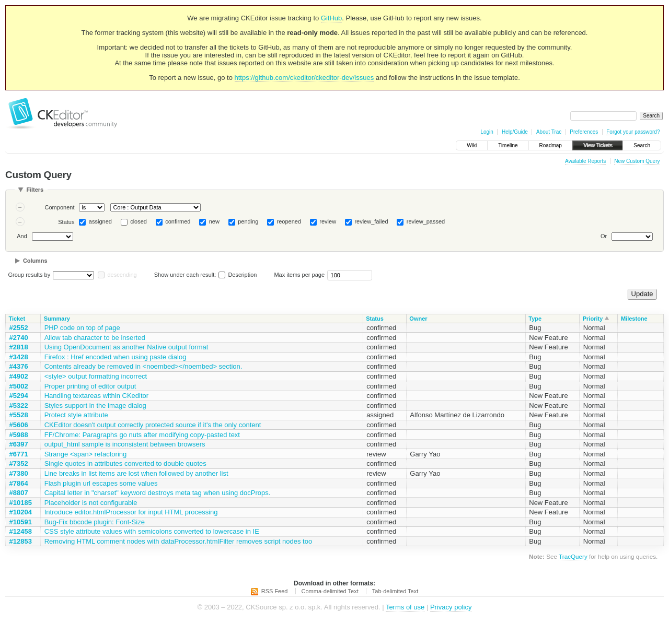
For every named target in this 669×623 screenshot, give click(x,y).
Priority (593, 318)
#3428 (18, 357)
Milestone (634, 318)
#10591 (20, 522)
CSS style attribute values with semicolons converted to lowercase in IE (151, 531)
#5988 (18, 435)
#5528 (18, 415)
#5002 (18, 386)
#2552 (18, 328)
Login (486, 132)
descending (121, 275)
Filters (34, 189)
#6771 (18, 454)
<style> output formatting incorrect (95, 376)
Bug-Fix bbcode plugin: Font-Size (94, 522)
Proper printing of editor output (90, 386)
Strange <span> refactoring (85, 454)
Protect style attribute (76, 415)
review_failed (371, 221)
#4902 (18, 376)
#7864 (18, 483)
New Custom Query (637, 161)
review (327, 221)
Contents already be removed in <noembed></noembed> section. (143, 366)
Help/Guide (515, 132)
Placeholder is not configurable (90, 503)
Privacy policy (450, 607)
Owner (418, 318)
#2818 (18, 347)
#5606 (18, 425)
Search (641, 145)
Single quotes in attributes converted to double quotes (125, 463)
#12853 (20, 541)
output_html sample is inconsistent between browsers (124, 444)
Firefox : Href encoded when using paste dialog (115, 357)
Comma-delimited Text (330, 591)
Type (534, 318)
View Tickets (597, 145)
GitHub (331, 18)
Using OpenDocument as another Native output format (126, 347)
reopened (289, 221)
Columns (35, 260)
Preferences (584, 132)
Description (237, 275)
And (22, 236)
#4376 (18, 366)
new (214, 221)
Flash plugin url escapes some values (101, 483)
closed (138, 221)
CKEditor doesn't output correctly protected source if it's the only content (152, 425)
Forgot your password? (633, 132)
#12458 (20, 531)
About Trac (548, 132)
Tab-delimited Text (395, 591)
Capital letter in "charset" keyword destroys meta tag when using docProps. (157, 493)
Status (66, 222)
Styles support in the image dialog (95, 405)
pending (248, 221)
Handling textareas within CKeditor (96, 395)
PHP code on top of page (82, 328)
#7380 (18, 473)
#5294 (18, 395)
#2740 (18, 338)
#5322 (18, 405)
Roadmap (550, 145)
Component (60, 207)
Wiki (472, 145)
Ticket (17, 318)
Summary (57, 318)
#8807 (18, 493)
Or (604, 236)
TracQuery (573, 556)
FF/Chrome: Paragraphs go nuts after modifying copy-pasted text (142, 435)
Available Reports (585, 161)
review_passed (426, 221)
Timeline (507, 145)
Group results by (29, 275)
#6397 (18, 444)
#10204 (20, 512)
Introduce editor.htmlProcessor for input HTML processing (131, 512)
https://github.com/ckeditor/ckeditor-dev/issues (304, 77)
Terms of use (405, 607)
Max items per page (299, 275)
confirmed (177, 221)
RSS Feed (274, 591)
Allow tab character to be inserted (94, 338)
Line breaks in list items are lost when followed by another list (136, 473)
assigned (100, 221)
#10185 (20, 503)
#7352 (18, 463)
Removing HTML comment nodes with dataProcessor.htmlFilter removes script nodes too (178, 541)
